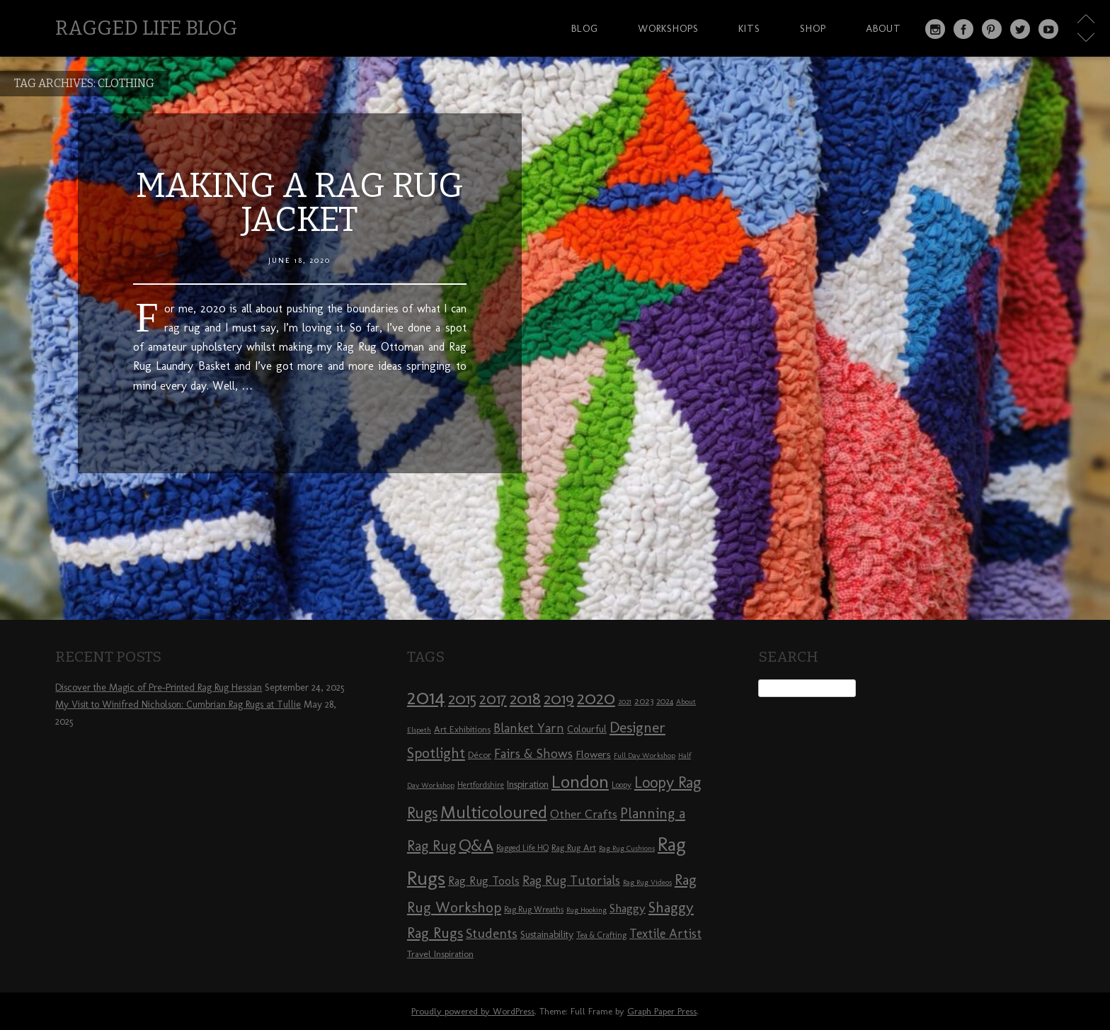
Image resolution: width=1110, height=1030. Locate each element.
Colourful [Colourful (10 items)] (587, 729)
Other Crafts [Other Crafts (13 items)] (583, 814)
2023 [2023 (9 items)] (643, 700)
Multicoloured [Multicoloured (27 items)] (493, 811)
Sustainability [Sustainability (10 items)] (546, 935)
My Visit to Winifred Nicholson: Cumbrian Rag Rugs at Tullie (178, 704)
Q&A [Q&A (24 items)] (476, 845)
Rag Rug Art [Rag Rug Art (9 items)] (573, 847)
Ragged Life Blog (146, 28)
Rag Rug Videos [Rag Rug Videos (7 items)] (647, 882)
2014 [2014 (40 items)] (426, 696)
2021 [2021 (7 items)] (624, 701)
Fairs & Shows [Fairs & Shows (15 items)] (533, 754)
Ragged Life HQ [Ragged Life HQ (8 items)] (522, 848)
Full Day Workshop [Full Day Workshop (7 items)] (644, 755)
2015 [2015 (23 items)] (462, 698)
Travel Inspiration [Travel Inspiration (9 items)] (440, 953)
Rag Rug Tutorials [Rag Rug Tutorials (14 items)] (571, 880)
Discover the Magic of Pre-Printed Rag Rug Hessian (158, 687)
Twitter (1020, 29)
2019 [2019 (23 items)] (559, 698)
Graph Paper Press (662, 1011)
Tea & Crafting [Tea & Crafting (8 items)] (601, 935)
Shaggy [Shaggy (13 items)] (628, 908)
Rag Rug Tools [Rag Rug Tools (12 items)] (484, 881)
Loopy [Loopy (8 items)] (621, 785)
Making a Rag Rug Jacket (300, 202)
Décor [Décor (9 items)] (479, 754)
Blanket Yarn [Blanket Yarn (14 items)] (528, 728)
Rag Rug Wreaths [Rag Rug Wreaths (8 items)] (533, 910)
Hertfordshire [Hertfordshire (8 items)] (480, 785)
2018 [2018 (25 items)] (525, 698)
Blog (584, 28)
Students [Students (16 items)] (491, 933)
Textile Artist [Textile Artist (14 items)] (665, 933)
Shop (813, 28)
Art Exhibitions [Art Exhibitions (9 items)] (462, 729)
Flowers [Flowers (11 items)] (593, 754)
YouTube (1048, 29)
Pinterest (992, 29)
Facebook (963, 29)
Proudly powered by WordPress (472, 1011)
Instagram (935, 29)
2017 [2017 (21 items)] (493, 698)
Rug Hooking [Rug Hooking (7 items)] (586, 910)
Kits (749, 28)
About (883, 28)
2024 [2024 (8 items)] (664, 701)
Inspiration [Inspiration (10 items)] (528, 785)
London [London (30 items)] (580, 781)
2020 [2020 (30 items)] (596, 697)
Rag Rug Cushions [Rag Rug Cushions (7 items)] (627, 848)
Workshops (668, 28)
